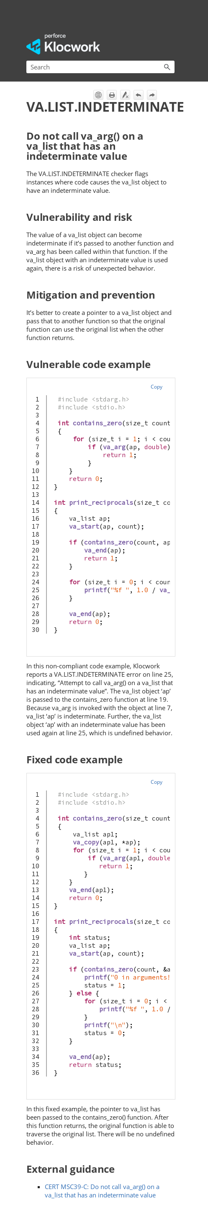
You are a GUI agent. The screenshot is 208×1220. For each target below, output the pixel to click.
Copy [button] (156, 386)
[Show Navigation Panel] (170, 44)
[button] (167, 67)
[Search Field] (100, 67)
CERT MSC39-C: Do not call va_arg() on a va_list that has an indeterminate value (102, 1190)
